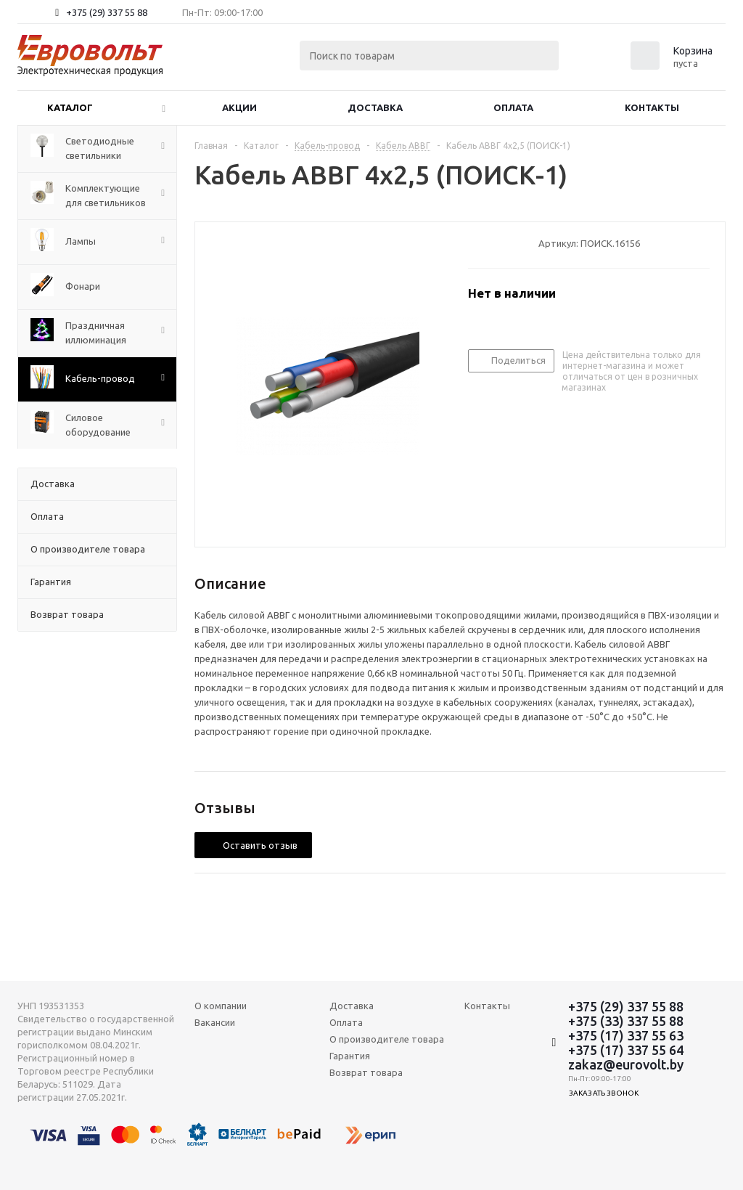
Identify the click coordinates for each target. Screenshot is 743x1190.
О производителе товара (386, 1039)
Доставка (375, 107)
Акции (239, 107)
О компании (220, 1006)
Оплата (513, 107)
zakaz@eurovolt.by (626, 1064)
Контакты (652, 107)
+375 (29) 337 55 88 (106, 12)
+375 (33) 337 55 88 (626, 1021)
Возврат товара (366, 1072)
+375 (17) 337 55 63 (626, 1035)
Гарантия (349, 1056)
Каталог (70, 107)
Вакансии (214, 1022)
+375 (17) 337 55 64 (626, 1050)
